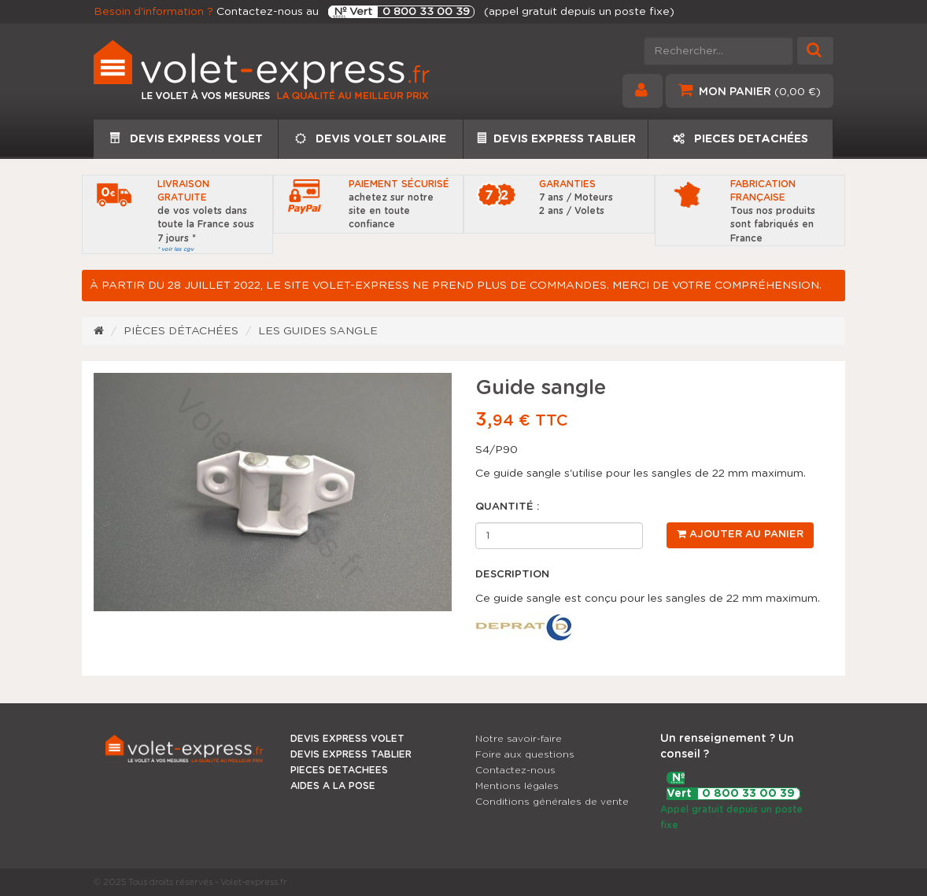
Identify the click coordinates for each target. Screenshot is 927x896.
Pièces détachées (181, 331)
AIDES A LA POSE (332, 786)
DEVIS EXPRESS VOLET (186, 138)
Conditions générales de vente (552, 801)
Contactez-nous (515, 770)
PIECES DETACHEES (339, 770)
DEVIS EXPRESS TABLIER (556, 138)
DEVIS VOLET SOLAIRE (370, 139)
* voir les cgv (175, 249)
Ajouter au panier (740, 534)
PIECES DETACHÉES (740, 139)
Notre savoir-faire (518, 738)
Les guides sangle (318, 331)
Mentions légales (517, 786)
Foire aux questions (524, 754)
